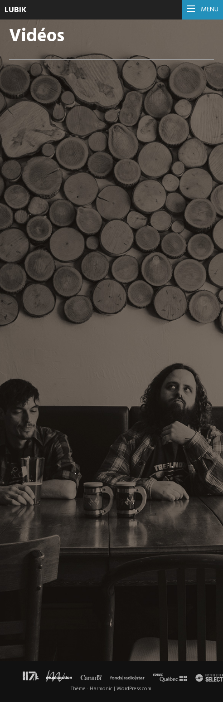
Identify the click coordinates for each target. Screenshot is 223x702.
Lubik (16, 10)
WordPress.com (133, 689)
